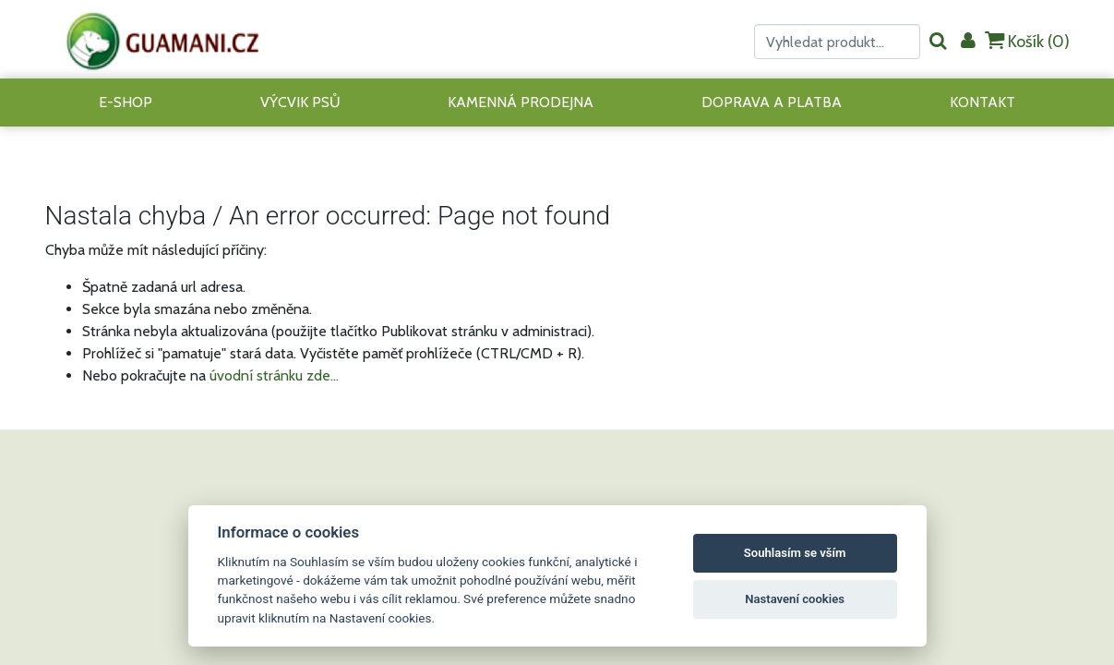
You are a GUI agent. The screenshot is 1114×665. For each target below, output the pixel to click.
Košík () (1027, 41)
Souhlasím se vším (795, 553)
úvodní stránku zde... (274, 375)
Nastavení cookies (794, 599)
